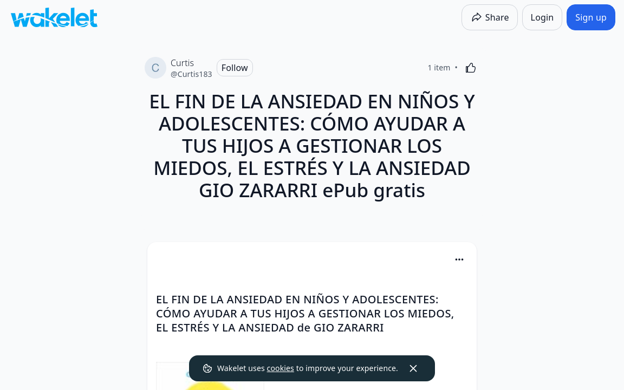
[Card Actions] (459, 259)
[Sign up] (591, 17)
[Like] (470, 67)
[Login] (542, 17)
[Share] (489, 17)
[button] (459, 260)
